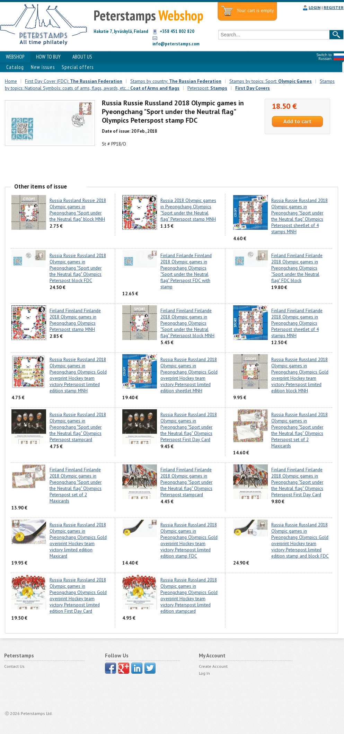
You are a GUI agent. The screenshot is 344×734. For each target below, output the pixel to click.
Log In (204, 673)
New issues (43, 67)
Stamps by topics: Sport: (270, 81)
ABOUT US (82, 56)
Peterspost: (207, 88)
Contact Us (14, 666)
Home (11, 81)
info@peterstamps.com (176, 44)
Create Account (213, 666)
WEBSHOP (15, 56)
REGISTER (334, 7)
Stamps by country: (175, 81)
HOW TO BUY (48, 56)
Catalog (15, 67)
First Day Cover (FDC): (73, 81)
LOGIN (314, 7)
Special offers (78, 67)
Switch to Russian (324, 56)
